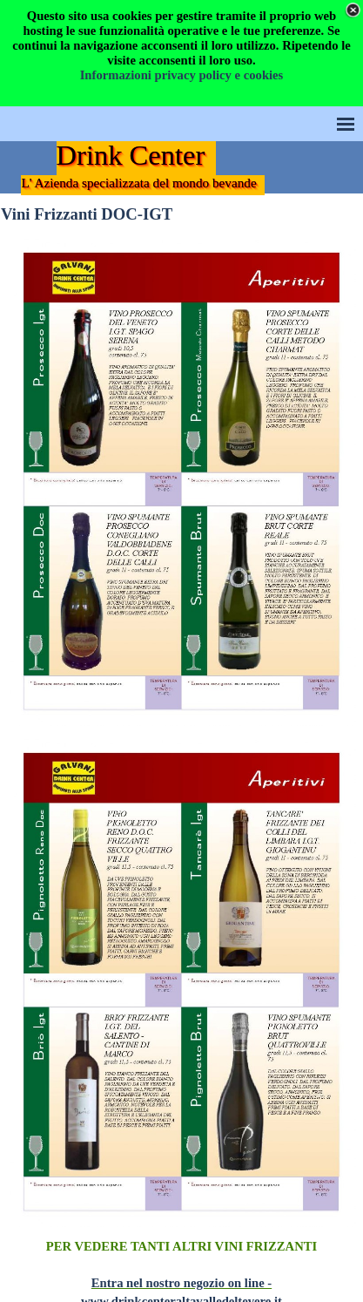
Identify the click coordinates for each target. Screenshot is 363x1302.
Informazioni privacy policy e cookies (182, 75)
